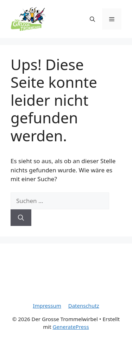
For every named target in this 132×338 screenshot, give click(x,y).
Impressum (47, 305)
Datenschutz (83, 305)
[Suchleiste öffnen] (92, 19)
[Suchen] (21, 217)
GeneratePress (71, 326)
